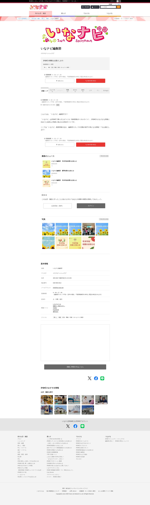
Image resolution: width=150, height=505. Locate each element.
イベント (78, 439)
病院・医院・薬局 (23, 454)
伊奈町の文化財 (80, 456)
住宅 (19, 452)
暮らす (63, 13)
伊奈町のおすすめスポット (83, 443)
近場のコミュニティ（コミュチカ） (115, 439)
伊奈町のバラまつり (81, 445)
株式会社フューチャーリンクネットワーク (77, 488)
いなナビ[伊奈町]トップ (24, 18)
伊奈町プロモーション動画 (54, 461)
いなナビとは (57, 304)
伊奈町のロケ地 (22, 472)
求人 (19, 459)
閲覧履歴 (86, 7)
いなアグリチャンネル (53, 468)
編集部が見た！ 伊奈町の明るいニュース (117, 441)
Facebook (56, 310)
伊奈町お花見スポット (82, 447)
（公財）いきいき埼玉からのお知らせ (57, 443)
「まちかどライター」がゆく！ (55, 459)
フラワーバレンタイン (53, 474)
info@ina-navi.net (58, 287)
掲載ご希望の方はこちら (75, 367)
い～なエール (21, 474)
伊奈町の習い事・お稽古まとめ (26, 463)
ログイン (96, 7)
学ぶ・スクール (22, 447)
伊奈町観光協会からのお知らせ (84, 450)
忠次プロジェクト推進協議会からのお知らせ (59, 447)
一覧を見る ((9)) (104, 156)
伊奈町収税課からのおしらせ (55, 445)
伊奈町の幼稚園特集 (52, 452)
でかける (86, 13)
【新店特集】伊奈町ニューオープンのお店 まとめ (31, 470)
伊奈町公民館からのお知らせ (55, 450)
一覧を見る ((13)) (103, 219)
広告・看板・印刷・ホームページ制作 (56, 67)
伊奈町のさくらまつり (82, 441)
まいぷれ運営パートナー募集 (105, 491)
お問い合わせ (73, 491)
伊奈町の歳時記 (80, 452)
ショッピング (21, 441)
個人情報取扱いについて (53, 491)
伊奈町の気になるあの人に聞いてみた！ (58, 465)
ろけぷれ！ (79, 459)
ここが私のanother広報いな (54, 439)
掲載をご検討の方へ (59, 306)
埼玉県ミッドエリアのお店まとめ (27, 476)
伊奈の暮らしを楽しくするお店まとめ (28, 461)
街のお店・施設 (40, 13)
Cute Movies (50, 472)
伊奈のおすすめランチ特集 (25, 465)
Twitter (55, 308)
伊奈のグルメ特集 (23, 468)
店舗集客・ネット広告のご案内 (123, 18)
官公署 (19, 456)
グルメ (19, 439)
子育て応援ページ (52, 454)
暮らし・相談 (45, 18)
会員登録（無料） (57, 206)
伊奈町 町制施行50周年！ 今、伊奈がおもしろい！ (60, 470)
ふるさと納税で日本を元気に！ (55, 456)
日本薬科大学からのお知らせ (55, 463)
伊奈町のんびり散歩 (81, 454)
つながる (109, 13)
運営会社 (55, 311)
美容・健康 (21, 443)
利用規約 (64, 491)
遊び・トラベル (22, 450)
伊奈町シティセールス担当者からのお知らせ (59, 441)
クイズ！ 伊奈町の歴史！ (54, 476)
